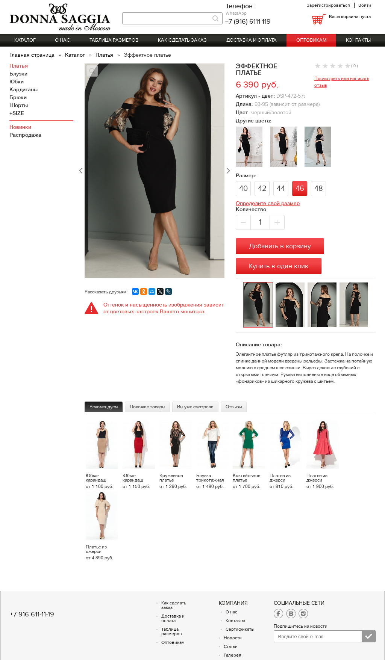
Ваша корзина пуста (350, 16)
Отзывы (234, 406)
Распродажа (25, 134)
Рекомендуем (103, 406)
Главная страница (32, 55)
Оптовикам (311, 40)
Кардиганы (23, 89)
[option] (259, 305)
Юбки (16, 81)
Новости (233, 637)
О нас (62, 40)
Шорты (18, 105)
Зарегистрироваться (328, 5)
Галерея (232, 655)
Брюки (18, 97)
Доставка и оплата (251, 40)
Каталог (25, 40)
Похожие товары (147, 406)
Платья (105, 55)
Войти (364, 5)
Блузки (18, 73)
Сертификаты (240, 629)
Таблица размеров (113, 40)
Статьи (231, 646)
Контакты (358, 40)
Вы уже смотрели (195, 406)
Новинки (20, 127)
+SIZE (16, 113)
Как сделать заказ (182, 40)
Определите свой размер (268, 203)
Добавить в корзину (280, 246)
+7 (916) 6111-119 (248, 22)
